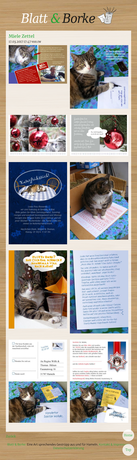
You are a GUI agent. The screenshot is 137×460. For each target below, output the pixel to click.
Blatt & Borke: (17, 444)
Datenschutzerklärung (68, 448)
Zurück (11, 436)
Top (128, 450)
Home (128, 435)
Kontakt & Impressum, (114, 444)
